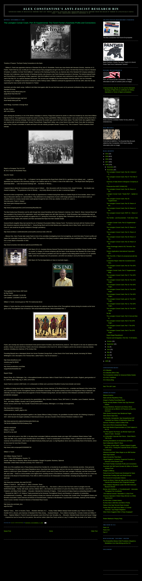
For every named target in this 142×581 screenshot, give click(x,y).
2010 (107, 154)
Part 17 (105, 532)
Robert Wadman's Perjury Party (112, 518)
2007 (107, 162)
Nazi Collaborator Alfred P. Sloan (113, 443)
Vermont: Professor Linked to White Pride (115, 422)
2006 (107, 164)
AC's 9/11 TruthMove (109, 377)
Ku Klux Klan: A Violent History (112, 500)
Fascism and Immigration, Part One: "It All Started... (122, 338)
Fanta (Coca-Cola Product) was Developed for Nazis (119, 473)
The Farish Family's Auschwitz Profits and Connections (119, 464)
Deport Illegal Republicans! (115, 335)
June (108, 349)
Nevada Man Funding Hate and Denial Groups (117, 475)
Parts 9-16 (106, 530)
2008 (107, 159)
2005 (107, 361)
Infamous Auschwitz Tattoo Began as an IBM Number (119, 452)
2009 (107, 156)
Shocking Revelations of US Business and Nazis (118, 441)
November (110, 170)
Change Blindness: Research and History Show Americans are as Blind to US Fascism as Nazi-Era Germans (119, 409)
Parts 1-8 (106, 527)
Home (51, 531)
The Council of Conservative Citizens (114, 478)
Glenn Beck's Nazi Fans (110, 416)
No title (109, 313)
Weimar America (108, 395)
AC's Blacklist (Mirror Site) (111, 373)
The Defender (107, 450)
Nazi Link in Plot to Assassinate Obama (115, 425)
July (108, 347)
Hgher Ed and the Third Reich (112, 457)
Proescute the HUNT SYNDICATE (117, 186)
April (108, 355)
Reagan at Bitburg (108, 471)
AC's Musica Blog (108, 380)
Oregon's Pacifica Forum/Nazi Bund (114, 400)
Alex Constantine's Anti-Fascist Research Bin (71, 8)
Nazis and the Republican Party (112, 398)
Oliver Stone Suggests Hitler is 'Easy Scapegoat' (118, 512)
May (108, 352)
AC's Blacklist (107, 370)
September (110, 344)
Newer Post (7, 531)
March (109, 357)
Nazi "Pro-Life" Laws (109, 386)
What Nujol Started (109, 454)
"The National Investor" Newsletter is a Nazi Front (118, 493)
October (109, 341)
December (110, 167)
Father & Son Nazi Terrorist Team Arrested (116, 505)
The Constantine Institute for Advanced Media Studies (119, 375)
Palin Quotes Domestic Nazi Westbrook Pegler (117, 413)
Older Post (94, 531)
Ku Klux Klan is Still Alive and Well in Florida (116, 503)
